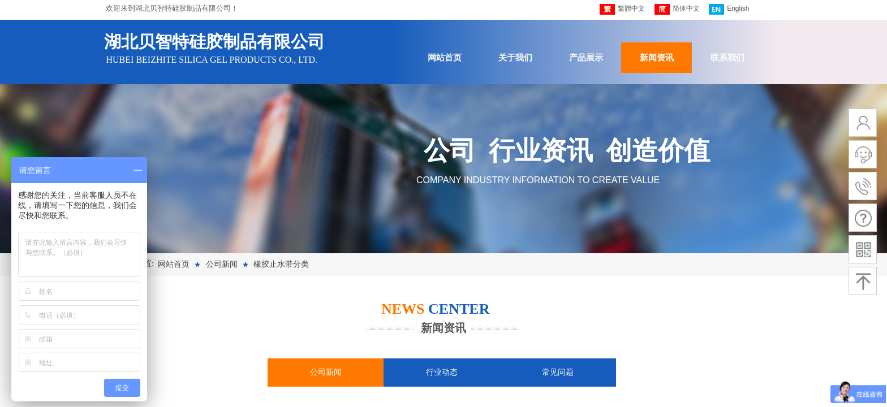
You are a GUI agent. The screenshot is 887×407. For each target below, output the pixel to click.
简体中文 (677, 9)
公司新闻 (222, 264)
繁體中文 (622, 9)
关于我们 (515, 57)
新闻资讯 (657, 57)
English (729, 9)
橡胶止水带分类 (281, 264)
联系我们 (727, 57)
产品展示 (586, 57)
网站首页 (445, 57)
